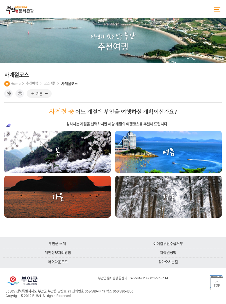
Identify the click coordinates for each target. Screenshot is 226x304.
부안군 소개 (57, 244)
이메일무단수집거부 (168, 244)
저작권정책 (168, 252)
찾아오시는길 (168, 262)
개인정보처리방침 (58, 252)
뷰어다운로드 (58, 262)
